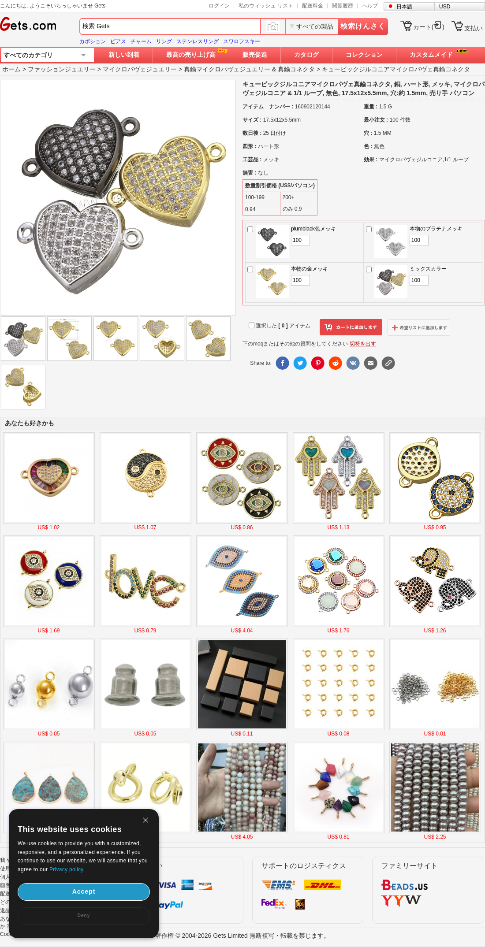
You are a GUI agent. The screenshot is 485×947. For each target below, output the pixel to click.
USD (444, 7)
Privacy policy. (67, 869)
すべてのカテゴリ (28, 55)
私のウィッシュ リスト (266, 6)
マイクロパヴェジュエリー (140, 69)
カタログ (306, 54)
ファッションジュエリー (62, 69)
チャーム (141, 41)
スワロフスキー (241, 41)
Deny (84, 915)
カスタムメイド (431, 54)
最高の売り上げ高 (191, 54)
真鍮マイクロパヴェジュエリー (227, 69)
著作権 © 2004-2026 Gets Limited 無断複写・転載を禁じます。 (242, 935)
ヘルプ (370, 6)
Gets (28, 24)
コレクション (364, 54)
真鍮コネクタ (296, 69)
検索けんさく (362, 26)
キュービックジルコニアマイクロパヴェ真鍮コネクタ (396, 69)
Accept (84, 891)
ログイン (219, 6)
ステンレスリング (197, 41)
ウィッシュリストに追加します (419, 327)
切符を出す (363, 344)
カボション (92, 41)
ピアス (118, 41)
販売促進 (254, 54)
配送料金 (312, 6)
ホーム (11, 69)
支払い (473, 28)
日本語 (404, 7)
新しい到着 (123, 54)
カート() (428, 26)
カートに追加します (351, 327)
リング (164, 41)
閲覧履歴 (342, 6)
